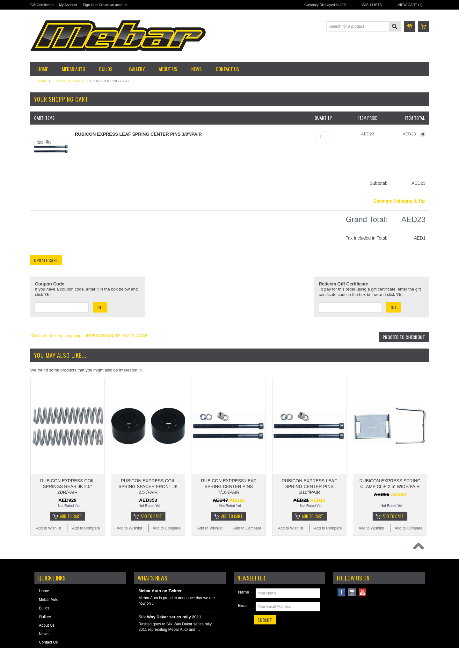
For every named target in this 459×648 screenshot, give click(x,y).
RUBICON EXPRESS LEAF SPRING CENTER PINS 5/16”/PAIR (309, 453)
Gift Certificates (42, 5)
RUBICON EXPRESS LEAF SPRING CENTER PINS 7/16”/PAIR (229, 453)
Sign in (88, 5)
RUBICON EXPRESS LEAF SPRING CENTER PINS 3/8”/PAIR (138, 134)
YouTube (363, 560)
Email (243, 572)
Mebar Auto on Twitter (160, 558)
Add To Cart (70, 483)
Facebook (342, 560)
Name (243, 559)
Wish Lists (372, 5)
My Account (68, 5)
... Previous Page (68, 81)
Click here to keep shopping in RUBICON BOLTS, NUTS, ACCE (89, 335)
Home (42, 81)
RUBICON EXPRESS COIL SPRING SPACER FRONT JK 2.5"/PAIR (148, 453)
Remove (423, 134)
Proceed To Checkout (402, 337)
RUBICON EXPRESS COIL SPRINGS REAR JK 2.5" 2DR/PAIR (67, 453)
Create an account (113, 5)
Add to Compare (86, 495)
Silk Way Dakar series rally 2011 (169, 584)
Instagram (352, 560)
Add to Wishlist (48, 495)
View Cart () (410, 5)
